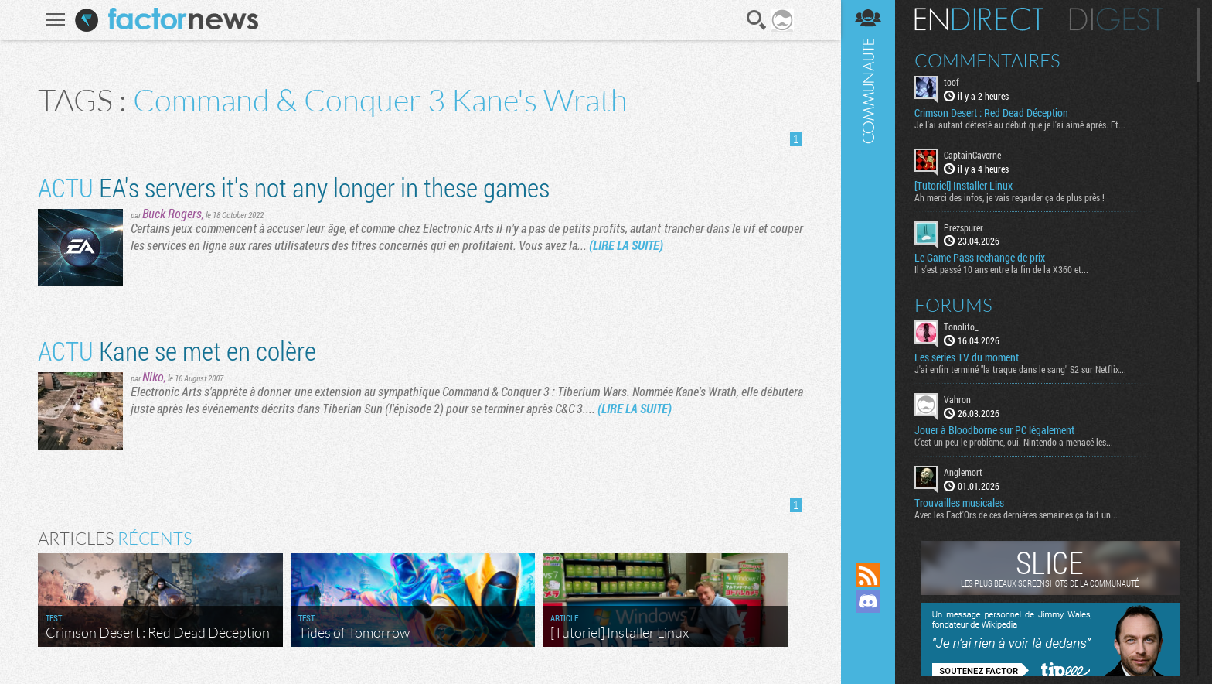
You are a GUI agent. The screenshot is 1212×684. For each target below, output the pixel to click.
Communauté (868, 266)
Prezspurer (963, 227)
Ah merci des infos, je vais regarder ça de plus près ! (1009, 197)
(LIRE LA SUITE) (626, 245)
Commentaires (987, 60)
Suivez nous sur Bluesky (868, 653)
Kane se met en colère (177, 350)
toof (951, 82)
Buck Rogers (172, 213)
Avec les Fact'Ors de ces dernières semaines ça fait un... (1016, 514)
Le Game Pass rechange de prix (979, 257)
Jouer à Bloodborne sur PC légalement (994, 430)
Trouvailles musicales (959, 503)
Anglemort (963, 472)
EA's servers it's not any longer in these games (294, 186)
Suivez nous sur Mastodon (868, 627)
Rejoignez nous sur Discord (868, 601)
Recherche (756, 20)
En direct (978, 19)
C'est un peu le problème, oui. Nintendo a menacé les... (1013, 442)
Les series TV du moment (966, 357)
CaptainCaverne (972, 155)
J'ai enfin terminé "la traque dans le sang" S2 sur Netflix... (1020, 369)
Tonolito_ (961, 326)
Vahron (957, 399)
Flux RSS (868, 575)
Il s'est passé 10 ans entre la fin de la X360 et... (1001, 269)
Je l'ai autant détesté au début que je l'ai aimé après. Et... (1019, 124)
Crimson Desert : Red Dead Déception (991, 113)
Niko (153, 376)
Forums (953, 304)
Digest (1116, 19)
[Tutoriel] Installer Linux (963, 186)
